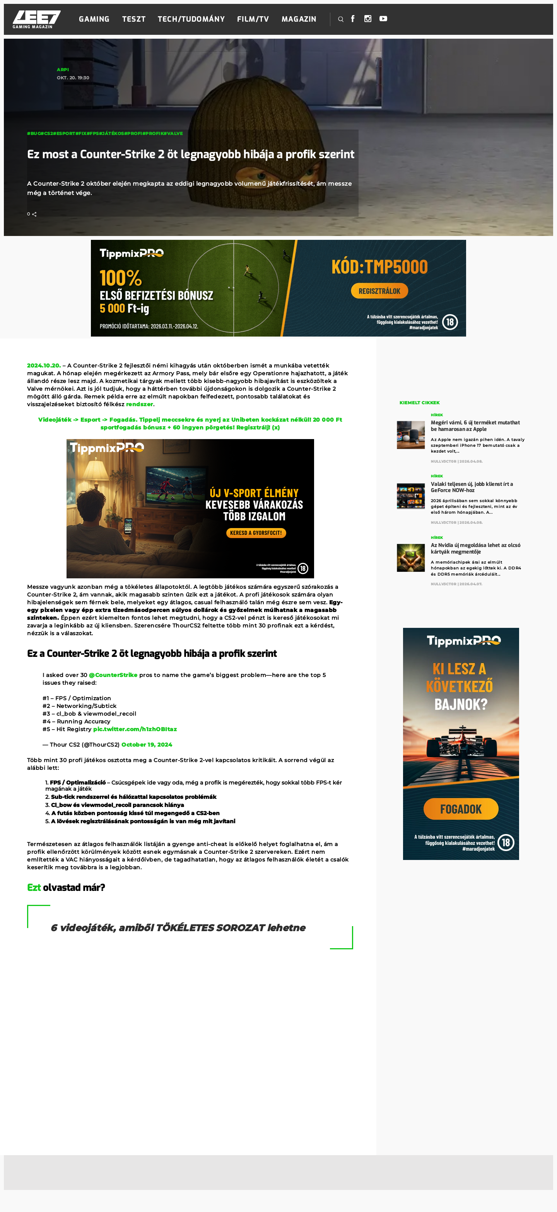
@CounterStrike (113, 675)
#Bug (34, 115)
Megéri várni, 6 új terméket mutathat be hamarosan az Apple (475, 425)
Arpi (63, 69)
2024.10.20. (44, 365)
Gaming (94, 19)
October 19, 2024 (146, 744)
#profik (153, 115)
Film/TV (253, 19)
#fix (81, 115)
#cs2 (47, 115)
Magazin (299, 19)
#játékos (111, 115)
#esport (64, 115)
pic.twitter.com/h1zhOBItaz (135, 729)
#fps (93, 115)
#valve (173, 115)
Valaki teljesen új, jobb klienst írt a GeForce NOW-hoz (472, 485)
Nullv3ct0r (444, 460)
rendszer (139, 404)
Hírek (437, 414)
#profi (133, 115)
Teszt (133, 19)
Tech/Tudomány (191, 19)
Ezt (34, 888)
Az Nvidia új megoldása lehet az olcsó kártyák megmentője (476, 546)
